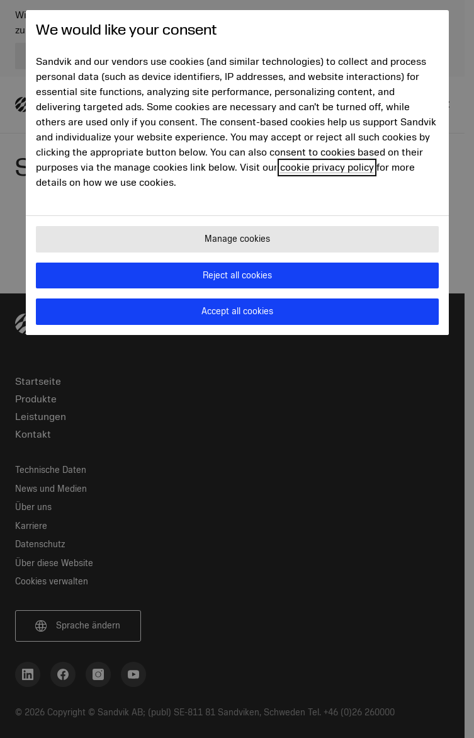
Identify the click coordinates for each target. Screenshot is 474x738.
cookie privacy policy (327, 167)
